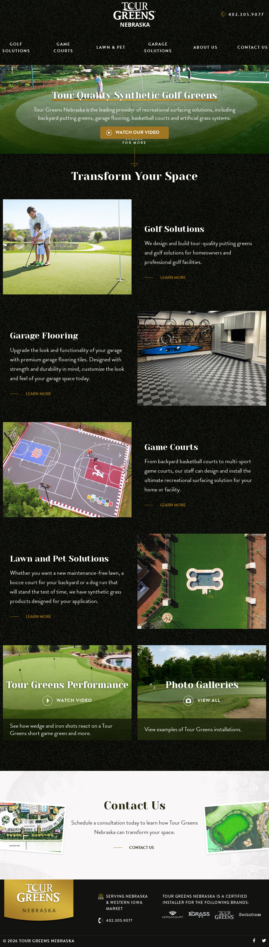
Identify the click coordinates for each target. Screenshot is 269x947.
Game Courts (63, 47)
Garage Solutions (158, 47)
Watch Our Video (132, 132)
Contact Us (252, 47)
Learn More (173, 277)
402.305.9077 (119, 920)
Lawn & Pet (110, 47)
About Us (205, 47)
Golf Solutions (16, 47)
